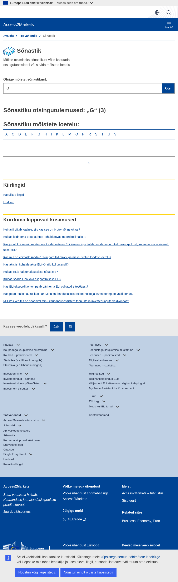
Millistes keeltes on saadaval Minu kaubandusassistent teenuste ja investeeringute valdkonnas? (66, 301)
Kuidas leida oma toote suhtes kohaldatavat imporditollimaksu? (44, 236)
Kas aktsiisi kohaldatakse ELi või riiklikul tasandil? (36, 264)
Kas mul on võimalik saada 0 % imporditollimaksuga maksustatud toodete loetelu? (57, 257)
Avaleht (8, 35)
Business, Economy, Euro (141, 521)
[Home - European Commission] (29, 548)
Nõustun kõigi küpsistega (36, 572)
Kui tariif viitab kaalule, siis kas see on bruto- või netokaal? (41, 229)
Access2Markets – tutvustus (142, 493)
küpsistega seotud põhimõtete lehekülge (130, 557)
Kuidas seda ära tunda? (74, 3)
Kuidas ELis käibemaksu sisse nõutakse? (30, 271)
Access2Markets (16, 486)
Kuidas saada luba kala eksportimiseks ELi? (32, 279)
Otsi (168, 12)
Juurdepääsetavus (17, 511)
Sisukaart (129, 500)
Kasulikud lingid (13, 194)
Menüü (169, 25)
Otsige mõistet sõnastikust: (25, 79)
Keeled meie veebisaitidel (141, 545)
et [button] (157, 12)
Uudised (8, 202)
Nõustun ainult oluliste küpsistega (88, 572)
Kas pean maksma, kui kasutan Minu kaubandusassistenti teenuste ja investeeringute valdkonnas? (68, 293)
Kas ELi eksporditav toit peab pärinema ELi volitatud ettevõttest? (45, 286)
